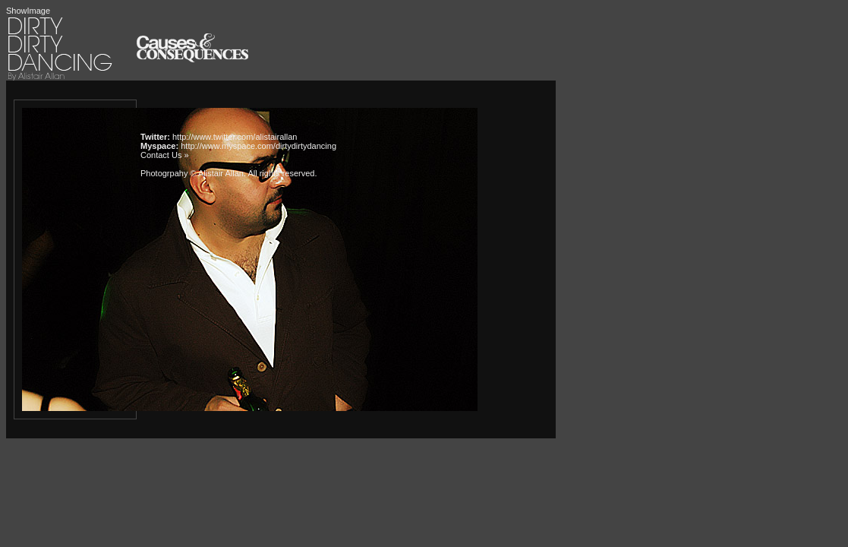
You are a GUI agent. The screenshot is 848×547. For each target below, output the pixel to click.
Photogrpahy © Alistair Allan (192, 173)
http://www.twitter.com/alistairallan (234, 136)
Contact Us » (164, 155)
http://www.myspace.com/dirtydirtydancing (258, 145)
